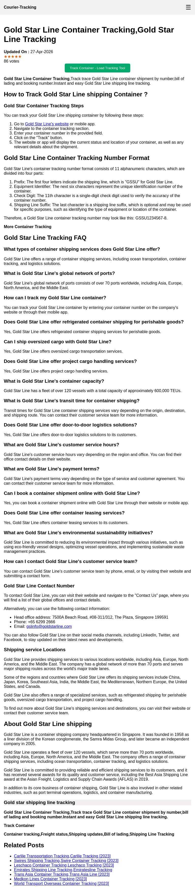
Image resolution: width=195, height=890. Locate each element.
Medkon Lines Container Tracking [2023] (50, 879)
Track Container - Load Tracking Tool (97, 68)
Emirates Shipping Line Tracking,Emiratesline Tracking (63, 870)
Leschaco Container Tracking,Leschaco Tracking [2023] (64, 865)
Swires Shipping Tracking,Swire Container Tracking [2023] (66, 860)
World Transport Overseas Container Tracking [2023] (61, 883)
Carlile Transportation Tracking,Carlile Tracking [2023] (62, 856)
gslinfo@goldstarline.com (49, 626)
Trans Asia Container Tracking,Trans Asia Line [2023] (62, 874)
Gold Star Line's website (47, 124)
